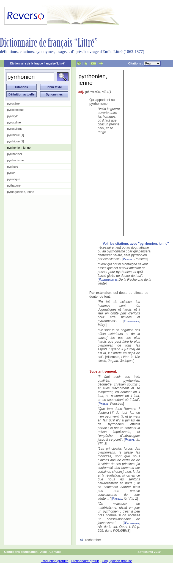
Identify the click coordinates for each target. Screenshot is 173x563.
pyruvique (13, 179)
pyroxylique (15, 128)
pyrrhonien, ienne (19, 147)
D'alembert (131, 523)
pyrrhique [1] (15, 135)
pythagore (14, 185)
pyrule (11, 172)
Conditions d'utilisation (21, 551)
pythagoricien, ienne (20, 191)
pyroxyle (12, 116)
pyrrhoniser (14, 154)
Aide (43, 551)
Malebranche (107, 280)
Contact (55, 551)
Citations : (144, 63)
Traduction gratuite (54, 561)
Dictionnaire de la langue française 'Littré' (37, 63)
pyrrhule (12, 166)
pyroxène (13, 103)
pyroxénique (15, 109)
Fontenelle (131, 321)
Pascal (128, 259)
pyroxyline (14, 122)
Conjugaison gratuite (117, 561)
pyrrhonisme (15, 160)
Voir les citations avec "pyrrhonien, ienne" (136, 244)
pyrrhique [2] (15, 141)
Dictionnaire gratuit (85, 561)
